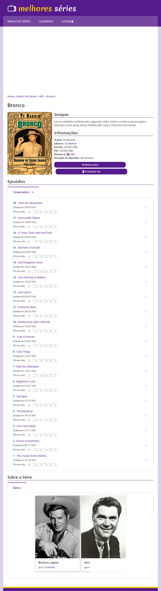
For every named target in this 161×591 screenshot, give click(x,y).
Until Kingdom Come (30, 262)
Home (11, 96)
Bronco (51, 96)
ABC (41, 96)
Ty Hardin (49, 567)
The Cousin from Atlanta (31, 456)
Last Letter (24, 292)
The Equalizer (25, 411)
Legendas (46, 21)
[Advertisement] (80, 60)
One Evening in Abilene (31, 277)
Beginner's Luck (26, 381)
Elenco (17, 488)
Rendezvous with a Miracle (34, 322)
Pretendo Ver (91, 171)
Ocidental (70, 143)
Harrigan (22, 396)
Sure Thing (23, 351)
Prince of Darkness (28, 441)
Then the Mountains (30, 203)
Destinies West (27, 307)
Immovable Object (29, 218)
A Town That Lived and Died (35, 233)
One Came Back (26, 426)
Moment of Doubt (29, 247)
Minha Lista (90, 165)
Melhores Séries (41, 8)
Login (67, 21)
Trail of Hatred (25, 337)
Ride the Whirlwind (28, 366)
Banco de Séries (19, 21)
